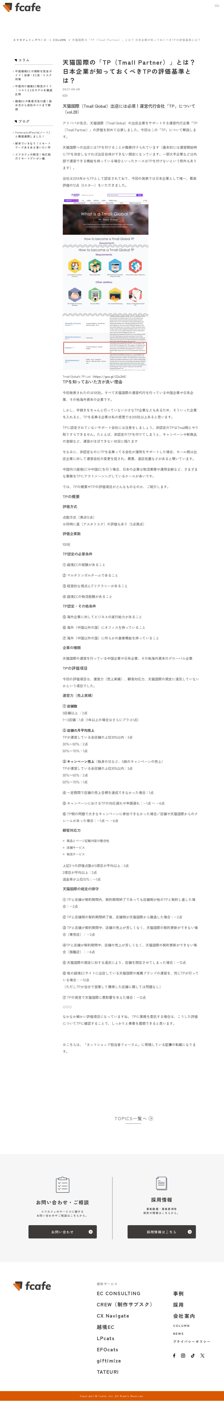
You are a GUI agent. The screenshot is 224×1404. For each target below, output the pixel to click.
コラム (68, 97)
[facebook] (174, 1360)
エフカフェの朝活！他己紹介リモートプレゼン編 (33, 156)
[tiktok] (195, 1360)
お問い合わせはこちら (78, 1085)
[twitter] (205, 1360)
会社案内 (184, 1318)
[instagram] (184, 1360)
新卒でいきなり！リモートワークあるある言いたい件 (33, 145)
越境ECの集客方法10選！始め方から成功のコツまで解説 (33, 105)
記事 (168, 1047)
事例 (179, 1296)
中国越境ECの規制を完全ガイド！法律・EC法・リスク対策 (33, 75)
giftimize (109, 1363)
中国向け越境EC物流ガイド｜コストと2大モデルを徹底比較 (33, 90)
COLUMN (59, 40)
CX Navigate (113, 1318)
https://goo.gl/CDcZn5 (109, 379)
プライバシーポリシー (192, 1344)
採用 (179, 1307)
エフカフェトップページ (30, 40)
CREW (126, 1307)
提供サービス (107, 1287)
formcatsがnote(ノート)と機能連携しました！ (32, 134)
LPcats (106, 1341)
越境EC (106, 1329)
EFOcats (108, 1352)
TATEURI (108, 1374)
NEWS (178, 1336)
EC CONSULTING (118, 1296)
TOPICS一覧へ (131, 1121)
